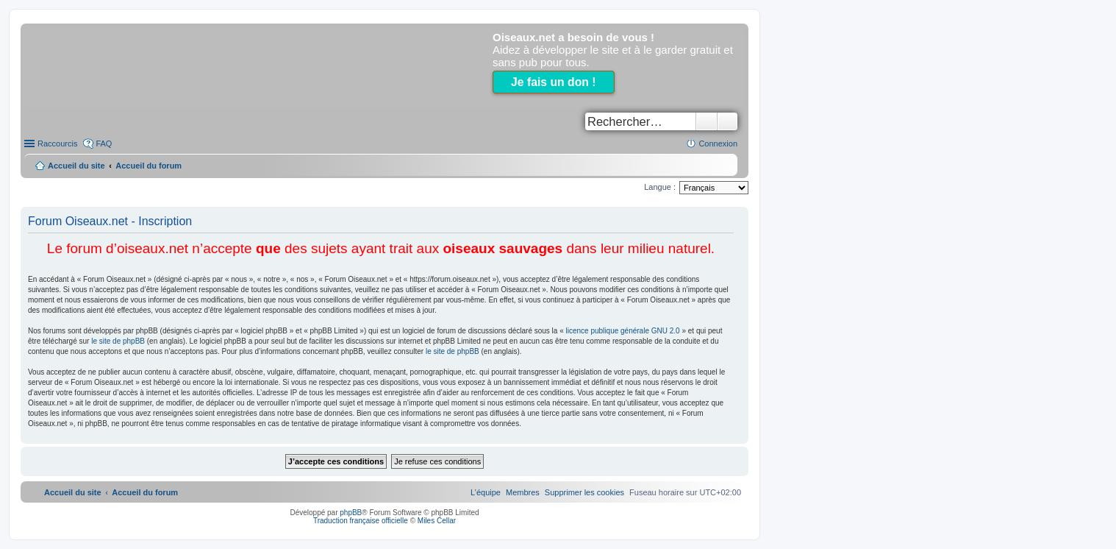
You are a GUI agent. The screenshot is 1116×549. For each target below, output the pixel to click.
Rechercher (706, 121)
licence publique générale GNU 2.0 (623, 331)
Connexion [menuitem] (717, 143)
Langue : (660, 187)
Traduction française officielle (360, 521)
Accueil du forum (148, 165)
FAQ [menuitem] (104, 143)
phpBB (351, 513)
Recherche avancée (727, 121)
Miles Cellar (437, 521)
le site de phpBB (118, 341)
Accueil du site (76, 165)
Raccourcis (57, 143)
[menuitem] (584, 492)
